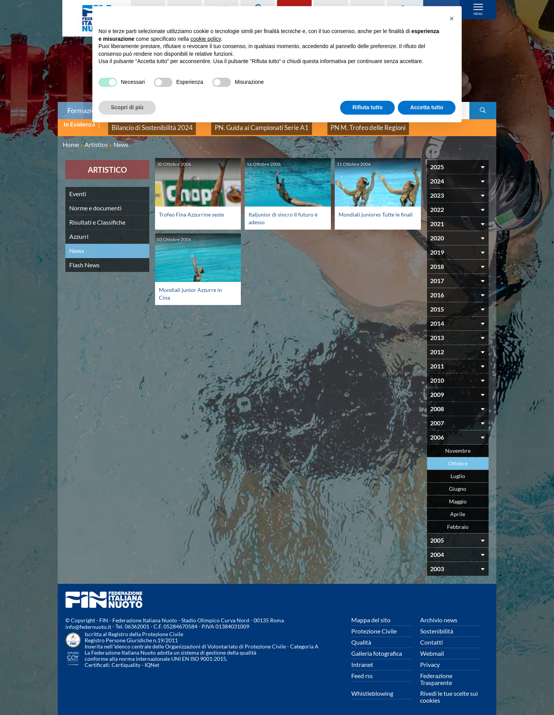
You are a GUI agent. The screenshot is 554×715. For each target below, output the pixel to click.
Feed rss (362, 669)
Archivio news (438, 613)
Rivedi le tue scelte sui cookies (449, 690)
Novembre (458, 444)
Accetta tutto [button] (426, 107)
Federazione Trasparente (436, 673)
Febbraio (458, 520)
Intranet (362, 658)
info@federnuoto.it (88, 621)
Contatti (431, 636)
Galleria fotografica (376, 647)
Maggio (458, 495)
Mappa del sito (370, 613)
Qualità (361, 636)
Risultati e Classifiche (97, 216)
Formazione (85, 110)
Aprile (457, 508)
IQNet (152, 659)
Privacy (430, 658)
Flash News (84, 258)
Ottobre (457, 457)
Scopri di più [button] (127, 107)
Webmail (432, 647)
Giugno (457, 482)
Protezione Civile (374, 624)
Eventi (77, 187)
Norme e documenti (95, 201)
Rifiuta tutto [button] (367, 107)
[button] (452, 18)
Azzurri (78, 230)
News (76, 244)
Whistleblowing (372, 687)
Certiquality (126, 659)
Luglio (458, 470)
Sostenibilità (436, 624)
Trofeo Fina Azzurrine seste (195, 208)
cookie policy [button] (205, 39)
